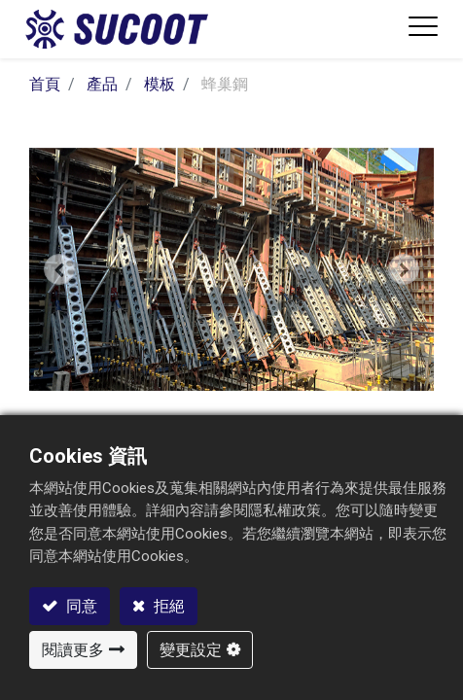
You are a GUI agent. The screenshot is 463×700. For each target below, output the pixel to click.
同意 (79, 606)
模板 (159, 84)
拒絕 (167, 606)
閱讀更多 (73, 650)
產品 (102, 84)
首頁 (44, 84)
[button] (59, 269)
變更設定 (191, 650)
